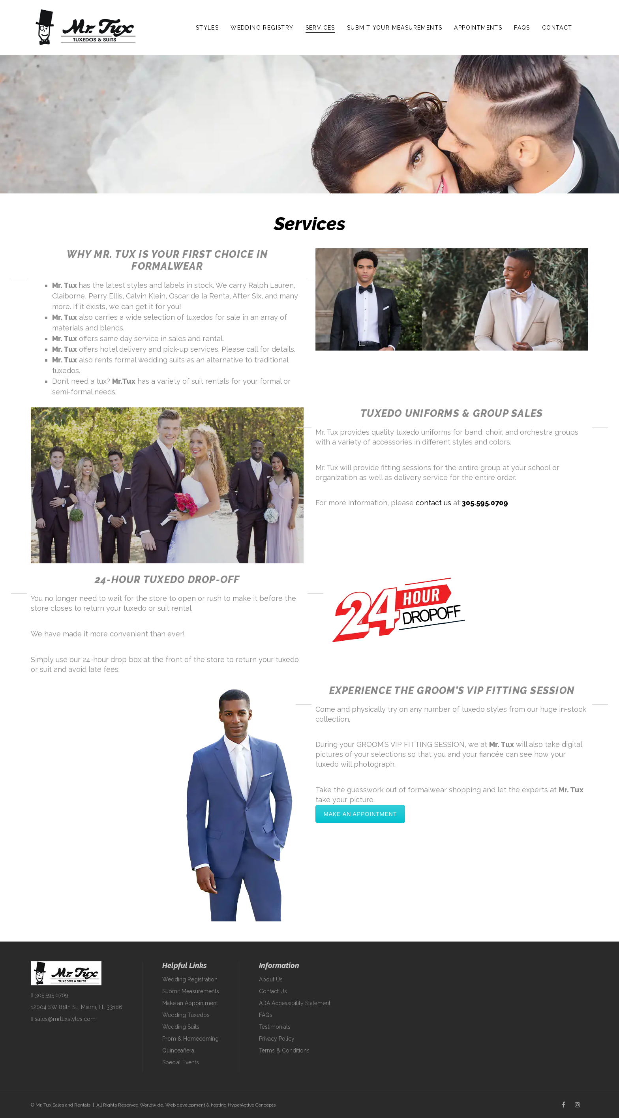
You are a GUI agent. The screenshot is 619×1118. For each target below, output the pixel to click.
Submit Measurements (190, 991)
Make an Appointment (360, 814)
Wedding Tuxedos (186, 1015)
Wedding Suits (180, 1027)
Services (320, 27)
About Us (271, 979)
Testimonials (275, 1027)
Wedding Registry (262, 27)
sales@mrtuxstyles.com (63, 1019)
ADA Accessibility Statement (294, 1003)
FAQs (522, 27)
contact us (433, 503)
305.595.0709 (485, 503)
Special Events (180, 1062)
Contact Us (273, 991)
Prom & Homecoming (190, 1038)
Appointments (478, 27)
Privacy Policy (276, 1038)
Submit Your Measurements (395, 27)
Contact (557, 27)
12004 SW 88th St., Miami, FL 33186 (76, 1007)
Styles (207, 27)
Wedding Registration (190, 979)
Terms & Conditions (284, 1050)
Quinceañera (178, 1050)
